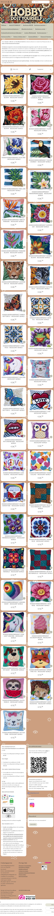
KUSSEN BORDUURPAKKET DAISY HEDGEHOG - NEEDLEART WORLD (40, 703)
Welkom (4, 25)
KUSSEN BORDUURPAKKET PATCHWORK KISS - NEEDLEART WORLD (13, 441)
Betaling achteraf (23, 869)
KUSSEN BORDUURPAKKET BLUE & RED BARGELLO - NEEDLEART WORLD (40, 572)
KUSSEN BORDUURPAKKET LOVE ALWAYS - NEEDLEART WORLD (13, 474)
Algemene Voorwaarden (25, 866)
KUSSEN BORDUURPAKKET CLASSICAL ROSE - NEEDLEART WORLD (40, 98)
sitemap (33, 913)
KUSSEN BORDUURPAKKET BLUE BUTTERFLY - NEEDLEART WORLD (13, 409)
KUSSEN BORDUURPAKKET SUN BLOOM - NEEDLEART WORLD (13, 97)
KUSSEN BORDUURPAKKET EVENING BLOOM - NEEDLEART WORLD (40, 257)
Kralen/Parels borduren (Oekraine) (12, 33)
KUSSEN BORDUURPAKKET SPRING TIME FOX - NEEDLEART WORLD (40, 671)
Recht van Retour (23, 876)
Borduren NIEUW (28, 25)
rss (36, 913)
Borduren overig (41, 29)
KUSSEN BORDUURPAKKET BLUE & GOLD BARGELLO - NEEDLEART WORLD (40, 507)
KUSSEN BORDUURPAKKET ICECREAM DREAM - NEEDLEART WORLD (40, 637)
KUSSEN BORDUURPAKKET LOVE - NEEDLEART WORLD (40, 412)
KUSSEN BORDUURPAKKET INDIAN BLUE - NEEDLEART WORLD (40, 540)
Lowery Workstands (30, 33)
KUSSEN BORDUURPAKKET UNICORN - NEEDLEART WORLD (13, 378)
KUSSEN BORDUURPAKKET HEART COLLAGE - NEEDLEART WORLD (40, 474)
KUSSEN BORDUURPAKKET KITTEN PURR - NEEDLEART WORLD (13, 733)
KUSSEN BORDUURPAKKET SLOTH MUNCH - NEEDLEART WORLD (13, 701)
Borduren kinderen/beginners (10, 29)
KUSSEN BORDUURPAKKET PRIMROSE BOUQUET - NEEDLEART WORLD (13, 538)
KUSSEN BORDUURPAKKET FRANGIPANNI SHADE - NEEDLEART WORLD (40, 193)
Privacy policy (22, 875)
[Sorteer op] (40, 69)
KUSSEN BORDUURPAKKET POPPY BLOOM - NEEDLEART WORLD (13, 128)
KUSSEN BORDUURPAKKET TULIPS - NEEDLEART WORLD (40, 130)
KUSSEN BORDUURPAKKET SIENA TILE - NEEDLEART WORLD (40, 319)
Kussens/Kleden (33, 36)
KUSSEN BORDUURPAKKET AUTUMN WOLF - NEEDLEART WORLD (40, 288)
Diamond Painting (47, 36)
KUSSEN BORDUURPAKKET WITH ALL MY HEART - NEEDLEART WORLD (13, 669)
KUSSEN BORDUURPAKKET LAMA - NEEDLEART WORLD (40, 381)
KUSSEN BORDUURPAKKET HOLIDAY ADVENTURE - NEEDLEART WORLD (13, 505)
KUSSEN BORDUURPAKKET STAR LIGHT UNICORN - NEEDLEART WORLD (13, 636)
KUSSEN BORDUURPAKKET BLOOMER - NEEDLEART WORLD (40, 349)
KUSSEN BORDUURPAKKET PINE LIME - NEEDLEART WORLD (13, 190)
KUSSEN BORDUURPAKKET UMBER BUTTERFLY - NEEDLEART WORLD (13, 315)
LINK (46, 751)
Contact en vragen (23, 871)
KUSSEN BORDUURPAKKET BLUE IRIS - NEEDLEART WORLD (13, 158)
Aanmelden (33, 824)
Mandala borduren (28, 29)
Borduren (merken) (40, 25)
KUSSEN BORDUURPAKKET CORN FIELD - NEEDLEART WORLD (13, 347)
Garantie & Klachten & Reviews (27, 873)
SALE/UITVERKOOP (15, 25)
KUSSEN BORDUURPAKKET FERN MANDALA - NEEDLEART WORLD (13, 571)
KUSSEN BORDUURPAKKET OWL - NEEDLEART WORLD (40, 442)
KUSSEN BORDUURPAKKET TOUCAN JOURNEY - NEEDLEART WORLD (40, 161)
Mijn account (5, 2)
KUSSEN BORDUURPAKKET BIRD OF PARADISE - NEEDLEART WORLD (13, 221)
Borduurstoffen (6, 36)
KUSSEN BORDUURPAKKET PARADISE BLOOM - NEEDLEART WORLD (13, 252)
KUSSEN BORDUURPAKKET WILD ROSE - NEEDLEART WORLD (40, 605)
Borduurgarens (42, 33)
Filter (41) (14, 69)
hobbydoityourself (33, 793)
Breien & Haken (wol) (20, 36)
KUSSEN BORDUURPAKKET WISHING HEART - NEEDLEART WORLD (13, 603)
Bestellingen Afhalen (24, 867)
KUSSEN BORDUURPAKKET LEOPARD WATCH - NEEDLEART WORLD (13, 283)
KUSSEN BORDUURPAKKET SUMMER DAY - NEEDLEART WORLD (40, 226)
